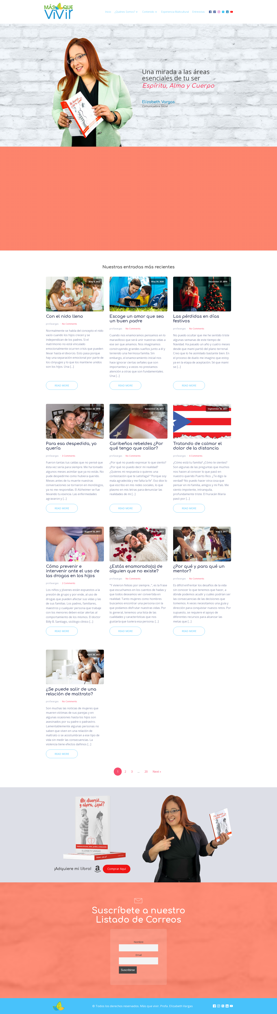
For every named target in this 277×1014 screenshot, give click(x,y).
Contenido (150, 11)
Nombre (138, 942)
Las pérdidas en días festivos (196, 318)
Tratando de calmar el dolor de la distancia (197, 446)
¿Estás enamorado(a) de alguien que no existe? (136, 568)
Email (138, 955)
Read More (62, 385)
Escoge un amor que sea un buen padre (137, 318)
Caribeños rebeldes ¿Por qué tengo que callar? (136, 446)
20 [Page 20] (146, 772)
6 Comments (195, 455)
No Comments (69, 323)
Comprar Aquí (116, 869)
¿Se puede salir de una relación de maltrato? (71, 691)
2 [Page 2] (125, 772)
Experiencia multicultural (175, 11)
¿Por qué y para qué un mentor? (199, 568)
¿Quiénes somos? (126, 11)
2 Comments (68, 583)
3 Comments (68, 455)
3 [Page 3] (132, 772)
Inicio (108, 11)
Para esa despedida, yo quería (71, 446)
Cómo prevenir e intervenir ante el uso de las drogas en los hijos (72, 571)
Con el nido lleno (64, 316)
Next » (157, 772)
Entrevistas (198, 11)
